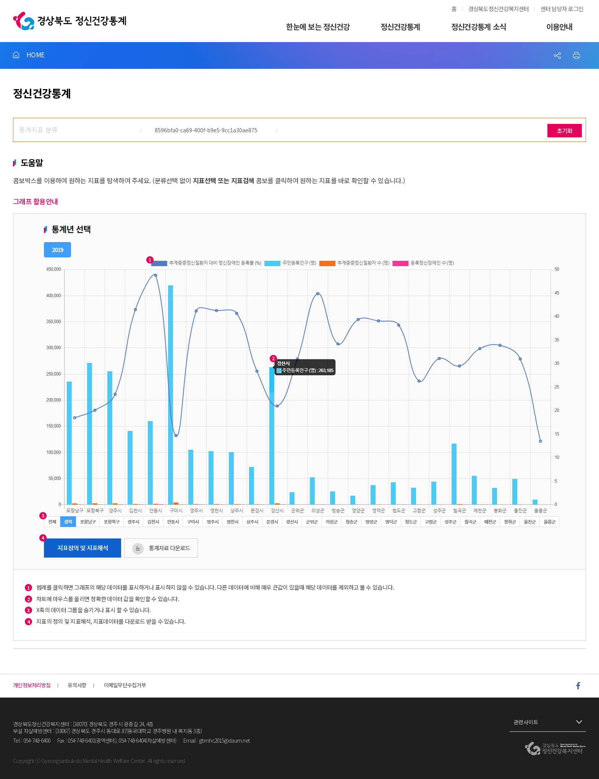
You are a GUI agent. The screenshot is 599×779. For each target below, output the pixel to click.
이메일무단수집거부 (125, 685)
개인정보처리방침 (31, 685)
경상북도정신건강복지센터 (498, 8)
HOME (35, 54)
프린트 (576, 55)
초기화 (564, 131)
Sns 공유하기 (557, 55)
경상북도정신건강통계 (69, 21)
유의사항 (77, 685)
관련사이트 (525, 722)
